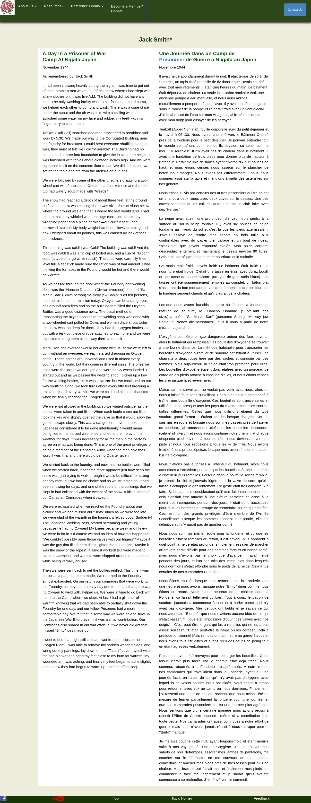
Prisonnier (171, 59)
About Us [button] (27, 6)
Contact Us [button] (295, 9)
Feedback (262, 798)
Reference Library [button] (87, 6)
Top (116, 798)
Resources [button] (54, 6)
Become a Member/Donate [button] (127, 8)
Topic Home (181, 798)
